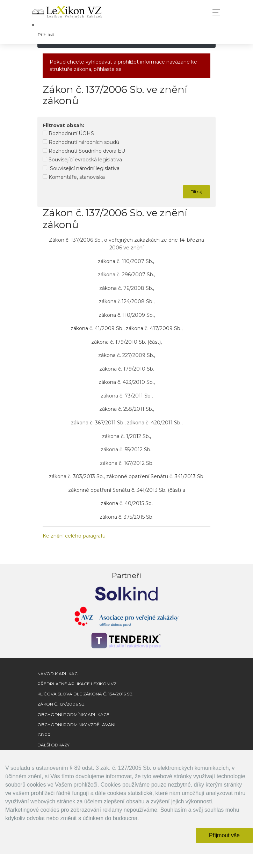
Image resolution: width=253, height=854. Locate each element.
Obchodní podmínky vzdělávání (76, 724)
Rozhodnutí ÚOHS (68, 133)
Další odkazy (53, 744)
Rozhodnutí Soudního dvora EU (84, 151)
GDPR (44, 734)
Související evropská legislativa (82, 159)
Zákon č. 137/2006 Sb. (61, 704)
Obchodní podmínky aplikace (73, 714)
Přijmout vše (224, 835)
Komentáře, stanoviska (74, 177)
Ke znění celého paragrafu (74, 536)
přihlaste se (108, 69)
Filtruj (196, 191)
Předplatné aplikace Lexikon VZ (76, 683)
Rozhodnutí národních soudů (81, 142)
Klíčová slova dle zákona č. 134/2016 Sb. (85, 693)
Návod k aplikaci (58, 673)
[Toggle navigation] (214, 12)
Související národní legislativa (81, 168)
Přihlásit (46, 34)
